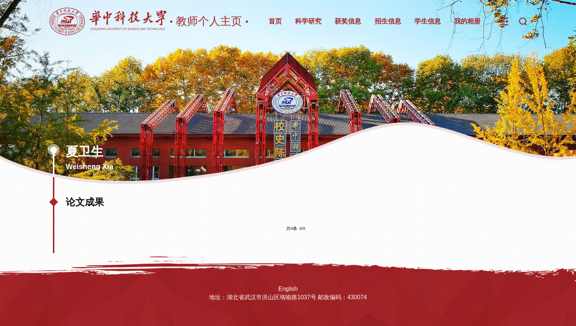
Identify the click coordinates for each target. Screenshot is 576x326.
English (288, 289)
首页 (275, 21)
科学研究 (308, 21)
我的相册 (467, 21)
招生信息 (388, 21)
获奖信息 (348, 21)
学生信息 (427, 21)
